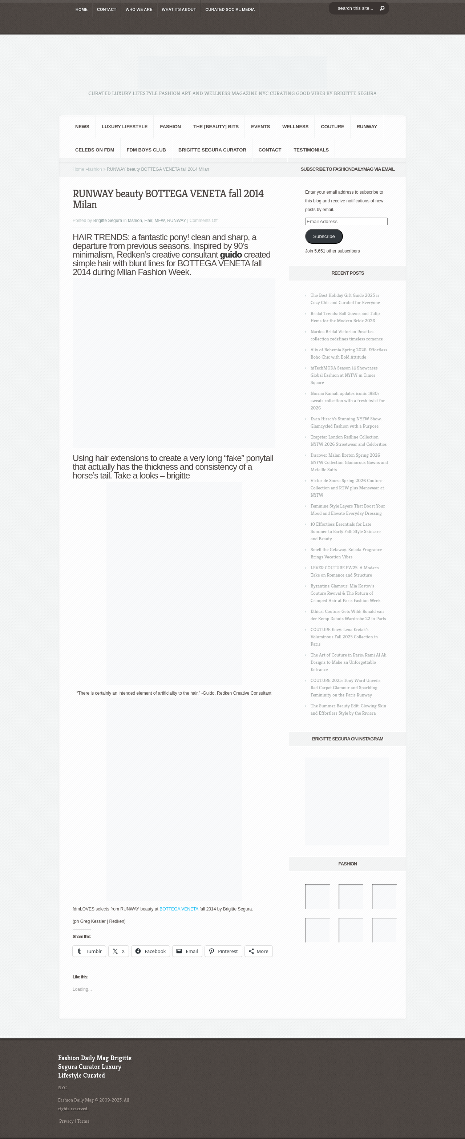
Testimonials (311, 150)
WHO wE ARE (139, 9)
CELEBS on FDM (94, 150)
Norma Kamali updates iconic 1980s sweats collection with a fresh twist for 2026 (348, 400)
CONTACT (106, 9)
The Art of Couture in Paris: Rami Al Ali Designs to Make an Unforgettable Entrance (349, 662)
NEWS (82, 126)
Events (260, 126)
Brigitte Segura (107, 220)
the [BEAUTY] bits (216, 126)
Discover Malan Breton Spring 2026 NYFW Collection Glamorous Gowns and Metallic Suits (349, 462)
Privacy (66, 1121)
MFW (160, 220)
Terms (83, 1121)
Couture (332, 126)
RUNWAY (367, 126)
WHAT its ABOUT (179, 9)
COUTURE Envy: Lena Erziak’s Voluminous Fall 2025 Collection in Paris (344, 636)
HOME (82, 9)
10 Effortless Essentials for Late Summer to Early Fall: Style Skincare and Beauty (346, 531)
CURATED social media (230, 9)
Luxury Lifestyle (124, 126)
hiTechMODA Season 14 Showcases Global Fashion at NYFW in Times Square (344, 375)
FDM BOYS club (146, 150)
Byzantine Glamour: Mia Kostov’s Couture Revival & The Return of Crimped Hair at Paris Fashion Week (345, 593)
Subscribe (324, 236)
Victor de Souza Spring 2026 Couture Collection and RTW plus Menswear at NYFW (347, 487)
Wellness (295, 126)
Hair (148, 220)
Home (78, 169)
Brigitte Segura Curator (212, 150)
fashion (170, 126)
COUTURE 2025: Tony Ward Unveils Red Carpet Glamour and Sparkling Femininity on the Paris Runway (345, 687)
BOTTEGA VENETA (178, 909)
